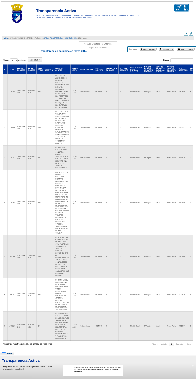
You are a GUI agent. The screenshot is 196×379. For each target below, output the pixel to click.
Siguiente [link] (179, 344)
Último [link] (188, 344)
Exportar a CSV (166, 49)
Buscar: (166, 60)
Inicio (6, 38)
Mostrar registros (14, 60)
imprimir (135, 49)
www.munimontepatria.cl (13, 369)
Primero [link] (155, 344)
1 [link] (171, 344)
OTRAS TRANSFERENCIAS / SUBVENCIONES (60, 38)
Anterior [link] (164, 344)
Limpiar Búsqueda (186, 49)
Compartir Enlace (148, 49)
